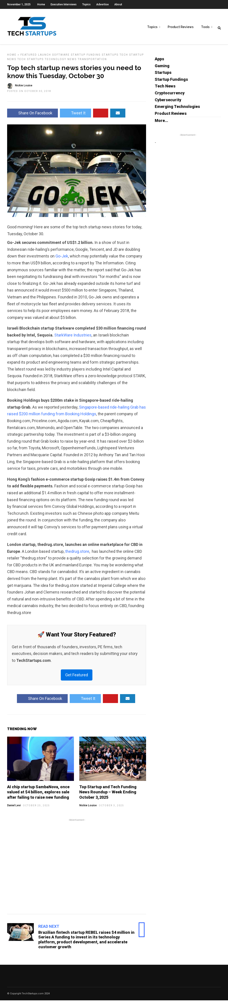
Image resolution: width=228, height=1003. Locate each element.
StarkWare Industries (73, 337)
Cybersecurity (168, 102)
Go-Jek (61, 258)
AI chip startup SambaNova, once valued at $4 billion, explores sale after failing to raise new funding (38, 794)
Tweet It (75, 115)
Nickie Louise (88, 808)
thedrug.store (77, 554)
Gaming (162, 68)
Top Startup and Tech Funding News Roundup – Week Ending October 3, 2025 (107, 794)
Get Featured (76, 677)
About (118, 4)
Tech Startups (30, 61)
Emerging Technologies (177, 109)
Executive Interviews (64, 4)
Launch (44, 57)
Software (61, 57)
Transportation (92, 61)
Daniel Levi (14, 808)
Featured (28, 57)
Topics (86, 4)
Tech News (165, 88)
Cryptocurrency (170, 95)
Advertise (102, 4)
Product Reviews (180, 27)
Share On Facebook (32, 115)
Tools (205, 27)
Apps (159, 61)
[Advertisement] (76, 868)
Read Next (48, 929)
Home (41, 4)
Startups (110, 57)
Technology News (61, 61)
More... (161, 123)
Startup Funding (86, 57)
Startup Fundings (171, 82)
